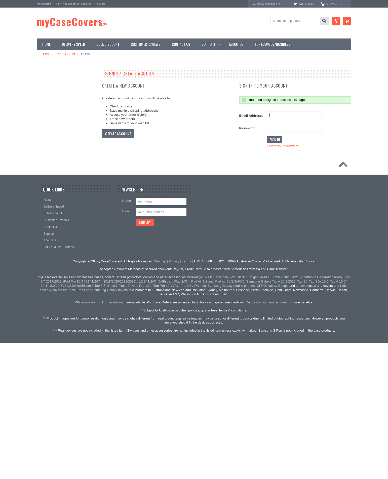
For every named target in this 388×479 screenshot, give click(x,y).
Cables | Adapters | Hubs (56, 232)
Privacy (174, 393)
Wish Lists (306, 3)
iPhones (200, 417)
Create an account (79, 3)
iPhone (44, 91)
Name (126, 332)
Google (44, 160)
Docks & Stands (50, 223)
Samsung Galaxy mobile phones (231, 417)
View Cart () (336, 3)
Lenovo (44, 134)
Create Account (118, 133)
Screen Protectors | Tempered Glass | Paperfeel (60, 187)
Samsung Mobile (51, 108)
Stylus (44, 241)
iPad (43, 83)
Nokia (43, 151)
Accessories (48, 258)
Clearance (46, 283)
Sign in (60, 3)
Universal (46, 177)
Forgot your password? (283, 146)
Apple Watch (48, 198)
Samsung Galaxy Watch (56, 206)
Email (126, 343)
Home (46, 54)
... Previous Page (67, 54)
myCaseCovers (72, 21)
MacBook (46, 125)
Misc (43, 274)
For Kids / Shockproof (54, 117)
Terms (186, 393)
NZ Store (99, 3)
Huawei (45, 168)
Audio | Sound (49, 249)
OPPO (44, 142)
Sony (43, 266)
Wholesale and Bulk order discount (100, 434)
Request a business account (266, 434)
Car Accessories (50, 215)
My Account (44, 3)
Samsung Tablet (50, 100)
